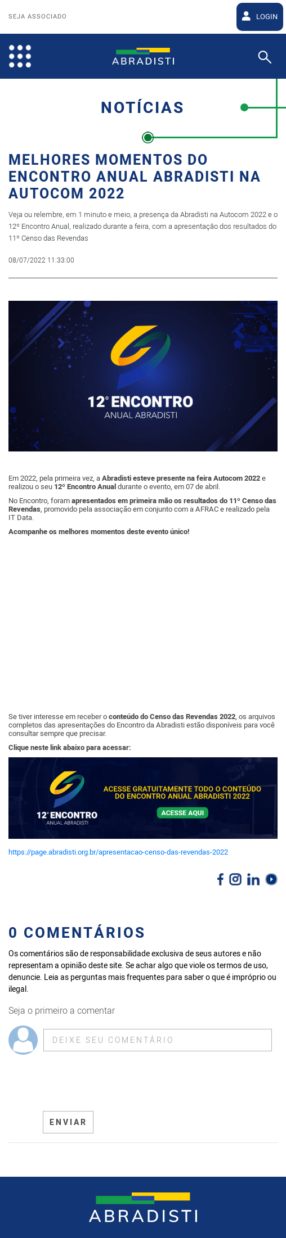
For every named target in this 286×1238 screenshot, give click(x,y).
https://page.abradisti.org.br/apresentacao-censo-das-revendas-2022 (118, 852)
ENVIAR (68, 1122)
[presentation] (128, 1083)
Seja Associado (37, 16)
